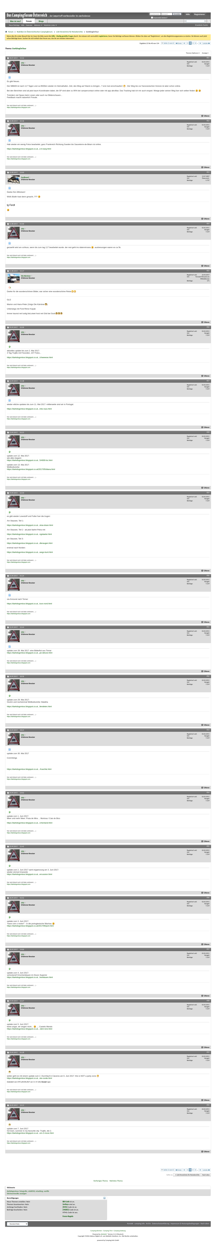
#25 (208, 271)
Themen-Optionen (192, 53)
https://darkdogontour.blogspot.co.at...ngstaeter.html (29, 534)
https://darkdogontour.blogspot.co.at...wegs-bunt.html (30, 552)
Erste (178, 43)
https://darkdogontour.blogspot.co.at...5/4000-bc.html (29, 460)
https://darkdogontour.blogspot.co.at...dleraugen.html (29, 543)
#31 (208, 627)
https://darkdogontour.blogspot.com (18, 107)
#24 (208, 224)
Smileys (66, 1204)
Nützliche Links (49, 25)
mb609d (31, 1191)
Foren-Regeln (68, 1216)
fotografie (23, 1191)
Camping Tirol (107, 1231)
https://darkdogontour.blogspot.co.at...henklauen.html (30, 977)
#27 (208, 381)
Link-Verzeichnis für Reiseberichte (69, 32)
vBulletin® (104, 1234)
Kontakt (130, 1223)
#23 (208, 172)
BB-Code (66, 1201)
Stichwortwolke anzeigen (17, 1193)
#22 (208, 121)
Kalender (29, 25)
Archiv (148, 1223)
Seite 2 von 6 (169, 43)
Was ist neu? (15, 21)
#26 (208, 327)
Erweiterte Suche (201, 25)
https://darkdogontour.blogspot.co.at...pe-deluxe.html (29, 653)
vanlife (46, 1191)
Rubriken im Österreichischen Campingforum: (35, 32)
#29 (208, 493)
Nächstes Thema (116, 1181)
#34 (208, 792)
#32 (208, 676)
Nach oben (206, 1175)
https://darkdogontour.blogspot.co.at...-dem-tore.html (29, 1029)
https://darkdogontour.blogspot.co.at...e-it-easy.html (29, 149)
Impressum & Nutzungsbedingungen (185, 1223)
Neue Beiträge (14, 25)
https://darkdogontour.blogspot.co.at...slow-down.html (30, 525)
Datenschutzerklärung (161, 1223)
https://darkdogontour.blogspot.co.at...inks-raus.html (29, 409)
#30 (208, 575)
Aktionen (37, 25)
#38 (208, 1001)
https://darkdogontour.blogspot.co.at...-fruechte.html (29, 769)
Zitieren (205, 116)
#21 (208, 58)
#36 (208, 898)
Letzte (206, 43)
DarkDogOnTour (19, 48)
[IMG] (65, 1207)
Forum (29, 21)
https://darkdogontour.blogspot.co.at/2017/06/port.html (30, 926)
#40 (208, 1105)
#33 (208, 730)
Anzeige (204, 53)
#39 (208, 1052)
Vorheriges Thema (100, 1181)
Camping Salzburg (120, 1231)
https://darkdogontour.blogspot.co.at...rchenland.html (29, 823)
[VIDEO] (66, 1210)
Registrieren (199, 14)
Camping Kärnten (96, 1231)
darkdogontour (13, 1191)
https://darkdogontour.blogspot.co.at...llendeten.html (29, 706)
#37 (208, 949)
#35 (208, 846)
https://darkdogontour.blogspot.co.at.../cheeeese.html (30, 357)
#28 (208, 432)
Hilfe (188, 14)
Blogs (41, 21)
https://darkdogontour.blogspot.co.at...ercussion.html (29, 874)
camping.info (139, 1223)
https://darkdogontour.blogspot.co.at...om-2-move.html (30, 1133)
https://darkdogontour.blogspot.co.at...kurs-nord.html (29, 603)
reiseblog (39, 1191)
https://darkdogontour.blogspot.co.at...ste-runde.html (29, 1078)
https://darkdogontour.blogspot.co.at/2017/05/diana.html (31, 469)
